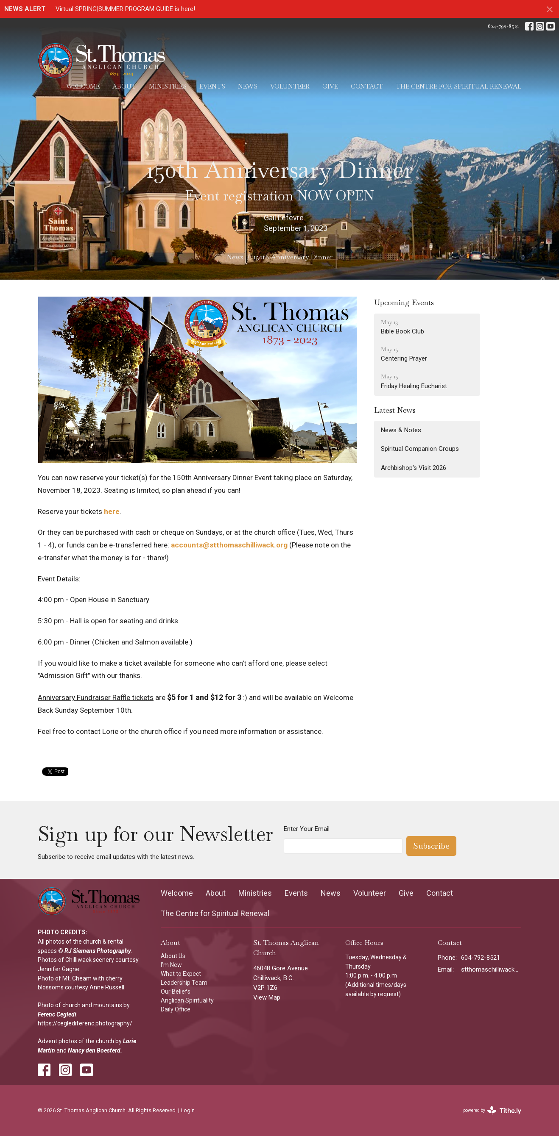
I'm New (171, 964)
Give (330, 86)
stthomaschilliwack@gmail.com (491, 969)
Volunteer (290, 86)
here (112, 511)
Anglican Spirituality (187, 1000)
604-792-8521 (503, 26)
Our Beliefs (175, 991)
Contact (367, 86)
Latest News (395, 410)
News (247, 86)
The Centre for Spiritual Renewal (458, 86)
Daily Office (175, 1009)
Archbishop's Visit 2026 (413, 468)
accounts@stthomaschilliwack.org (229, 545)
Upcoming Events (404, 302)
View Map (266, 997)
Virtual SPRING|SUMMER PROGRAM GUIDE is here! (125, 9)
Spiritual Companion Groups (420, 449)
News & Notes (401, 430)
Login (188, 1110)
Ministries (168, 86)
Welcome (83, 86)
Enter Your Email (307, 829)
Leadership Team (184, 982)
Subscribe (431, 845)
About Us (173, 956)
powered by (492, 1110)
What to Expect (181, 973)
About (124, 86)
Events (212, 86)
